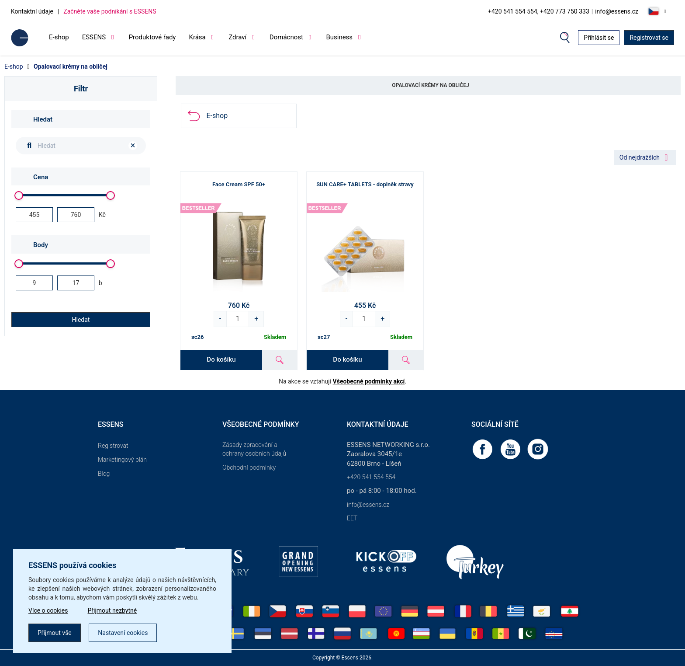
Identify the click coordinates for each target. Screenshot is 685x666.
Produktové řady (152, 37)
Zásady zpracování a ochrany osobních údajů (254, 449)
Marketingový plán (122, 459)
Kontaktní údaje (32, 11)
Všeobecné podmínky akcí (369, 381)
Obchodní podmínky (249, 467)
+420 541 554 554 (371, 477)
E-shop (59, 37)
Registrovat (113, 445)
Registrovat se (649, 37)
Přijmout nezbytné (112, 610)
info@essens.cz (616, 11)
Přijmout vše (55, 632)
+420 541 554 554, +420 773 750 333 (538, 11)
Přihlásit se (599, 37)
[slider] (18, 195)
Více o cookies (48, 610)
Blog (104, 473)
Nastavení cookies (123, 632)
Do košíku (221, 359)
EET (352, 518)
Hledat (81, 319)
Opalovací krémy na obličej (70, 66)
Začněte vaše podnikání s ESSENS (109, 11)
